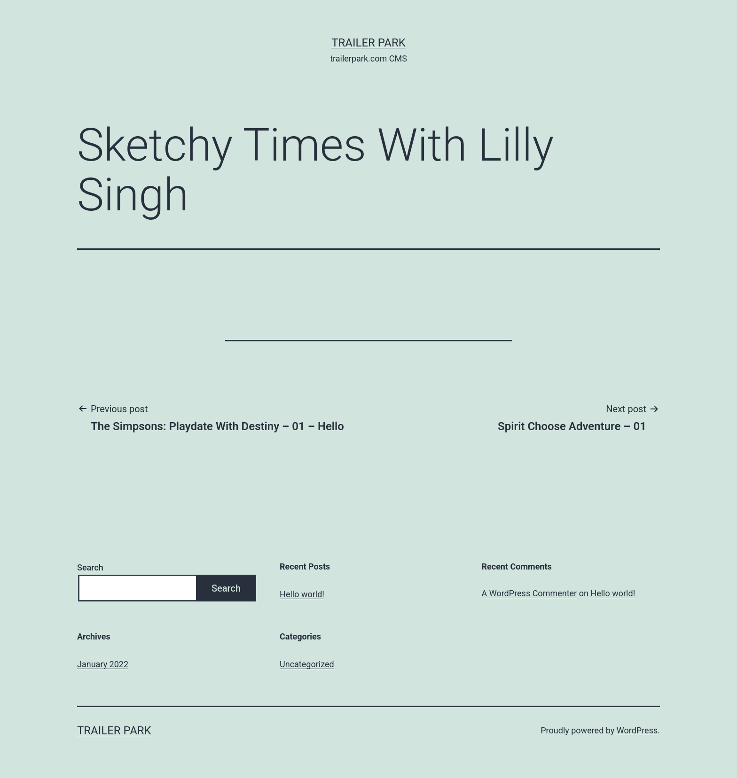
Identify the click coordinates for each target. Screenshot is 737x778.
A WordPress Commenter (529, 593)
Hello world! (302, 594)
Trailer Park (368, 42)
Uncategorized (307, 664)
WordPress (637, 730)
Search (90, 567)
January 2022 (102, 664)
